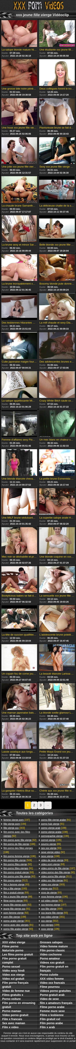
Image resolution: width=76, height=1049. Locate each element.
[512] (15, 880)
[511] (56, 876)
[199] (50, 925)
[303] (14, 828)
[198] (14, 916)
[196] (19, 844)
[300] (51, 908)
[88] (17, 896)
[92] (16, 834)
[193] (15, 888)
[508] (17, 860)
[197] (16, 819)
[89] (51, 844)
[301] (16, 920)
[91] (18, 868)
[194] (14, 823)
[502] (49, 920)
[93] (18, 872)
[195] (51, 840)
